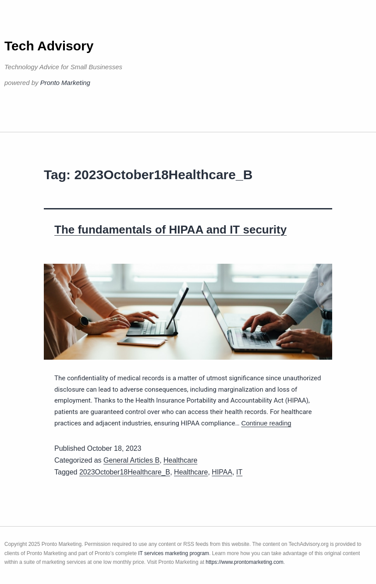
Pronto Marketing (65, 82)
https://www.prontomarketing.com (244, 562)
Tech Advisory (48, 46)
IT (239, 472)
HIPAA (222, 472)
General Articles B (131, 460)
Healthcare (180, 460)
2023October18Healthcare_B (124, 472)
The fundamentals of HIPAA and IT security (170, 229)
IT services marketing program (173, 553)
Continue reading (266, 423)
